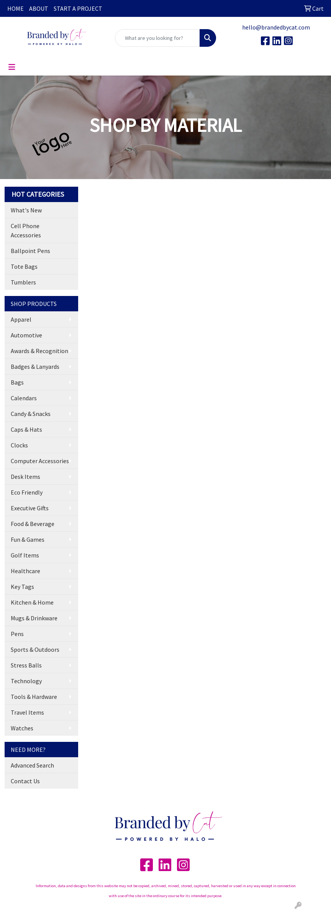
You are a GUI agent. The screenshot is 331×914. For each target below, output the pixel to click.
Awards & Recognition (39, 351)
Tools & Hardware (34, 696)
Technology (26, 681)
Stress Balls (26, 665)
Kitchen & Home (32, 602)
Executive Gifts (30, 508)
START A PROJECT (78, 8)
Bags (17, 382)
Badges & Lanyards (35, 366)
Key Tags (22, 586)
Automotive (26, 335)
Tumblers (23, 282)
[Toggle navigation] (12, 67)
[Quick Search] (157, 38)
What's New (26, 210)
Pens (17, 634)
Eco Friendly (27, 492)
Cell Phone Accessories (26, 230)
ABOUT (38, 8)
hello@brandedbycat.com (276, 27)
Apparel (21, 319)
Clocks (19, 445)
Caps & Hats (26, 429)
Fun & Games (27, 539)
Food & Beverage (32, 524)
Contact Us (25, 781)
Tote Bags (24, 266)
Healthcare (25, 571)
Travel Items (27, 712)
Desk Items (25, 476)
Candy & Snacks (31, 414)
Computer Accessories (40, 461)
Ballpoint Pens (30, 251)
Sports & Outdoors (35, 649)
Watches (22, 728)
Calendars (24, 398)
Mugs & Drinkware (34, 618)
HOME (15, 8)
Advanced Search (32, 765)
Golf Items (25, 555)
